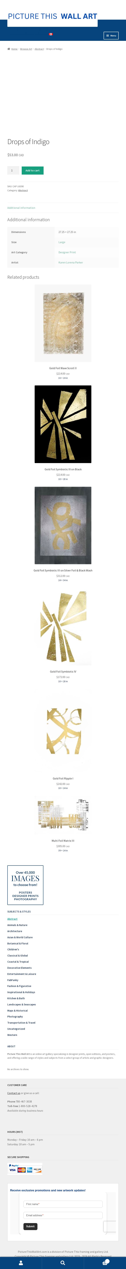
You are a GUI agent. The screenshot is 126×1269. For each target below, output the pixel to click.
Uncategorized (16, 1028)
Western (12, 1035)
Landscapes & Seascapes (21, 1004)
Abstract (39, 48)
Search (63, 1263)
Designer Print (67, 252)
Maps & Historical (17, 1010)
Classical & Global (17, 955)
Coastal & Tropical (18, 961)
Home (14, 48)
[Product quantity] (13, 171)
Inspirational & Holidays (21, 992)
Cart (97, 1260)
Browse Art (26, 48)
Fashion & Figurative (19, 986)
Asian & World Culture (20, 937)
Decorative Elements (19, 967)
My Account (21, 1263)
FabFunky (12, 980)
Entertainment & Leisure (21, 974)
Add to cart (33, 170)
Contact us (13, 1093)
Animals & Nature (17, 925)
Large (61, 242)
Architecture (14, 931)
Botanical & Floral (17, 943)
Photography (15, 1016)
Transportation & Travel (21, 1022)
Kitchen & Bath (16, 998)
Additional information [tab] (21, 207)
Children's (13, 949)
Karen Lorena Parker (70, 262)
